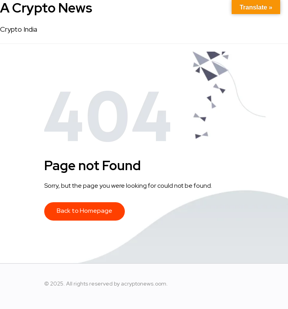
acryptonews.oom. (144, 283)
